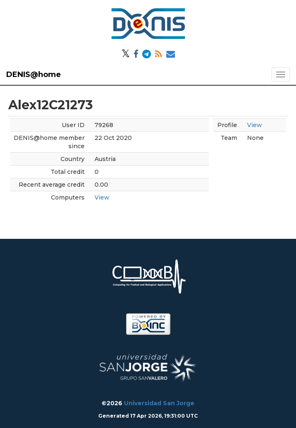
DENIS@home (33, 74)
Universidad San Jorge (159, 403)
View (102, 197)
